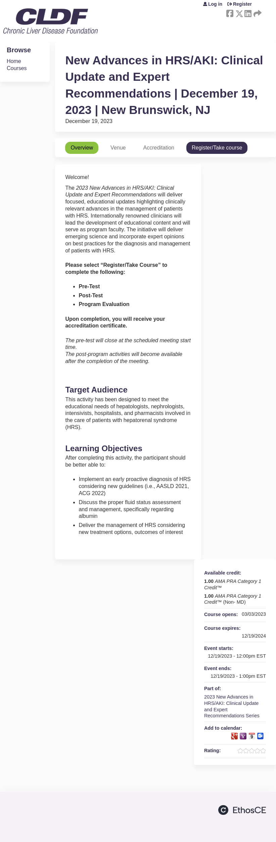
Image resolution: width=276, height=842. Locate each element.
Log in (215, 4)
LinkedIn (247, 12)
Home (14, 61)
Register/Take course (217, 148)
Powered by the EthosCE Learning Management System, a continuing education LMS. (242, 810)
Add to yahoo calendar (243, 736)
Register (242, 4)
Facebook (229, 12)
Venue (118, 148)
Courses (17, 68)
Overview (82, 148)
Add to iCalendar (251, 735)
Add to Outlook (260, 736)
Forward (257, 12)
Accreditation (158, 148)
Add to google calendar (234, 736)
